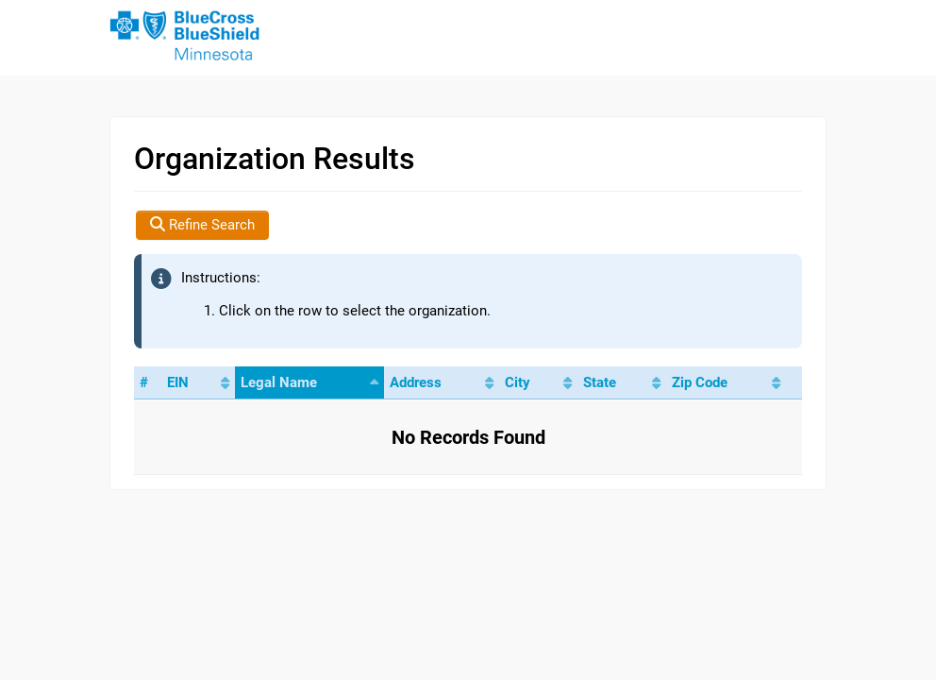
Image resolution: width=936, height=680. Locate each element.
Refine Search (202, 224)
